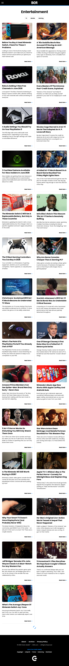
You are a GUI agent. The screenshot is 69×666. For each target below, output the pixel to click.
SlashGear (49, 652)
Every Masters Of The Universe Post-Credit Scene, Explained (50, 87)
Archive (31, 642)
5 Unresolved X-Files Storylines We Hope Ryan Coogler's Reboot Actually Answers (51, 563)
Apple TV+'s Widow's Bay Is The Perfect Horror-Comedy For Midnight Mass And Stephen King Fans (52, 476)
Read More (27, 61)
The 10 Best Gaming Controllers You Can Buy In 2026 (16, 258)
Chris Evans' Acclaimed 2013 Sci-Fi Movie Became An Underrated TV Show (17, 300)
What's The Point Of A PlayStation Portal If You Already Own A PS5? (17, 344)
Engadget (20, 652)
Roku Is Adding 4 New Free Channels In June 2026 (14, 87)
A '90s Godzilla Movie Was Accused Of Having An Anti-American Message (49, 45)
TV (26, 18)
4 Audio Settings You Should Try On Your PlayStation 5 (16, 128)
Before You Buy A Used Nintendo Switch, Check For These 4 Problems (16, 45)
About (23, 642)
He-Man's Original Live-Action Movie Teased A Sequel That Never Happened (51, 520)
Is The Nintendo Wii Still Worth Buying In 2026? (15, 473)
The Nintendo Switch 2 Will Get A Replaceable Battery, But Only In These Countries (17, 216)
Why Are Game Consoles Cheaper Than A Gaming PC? (50, 258)
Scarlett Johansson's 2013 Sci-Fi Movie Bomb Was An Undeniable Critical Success (51, 300)
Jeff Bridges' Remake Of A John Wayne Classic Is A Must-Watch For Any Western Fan (16, 563)
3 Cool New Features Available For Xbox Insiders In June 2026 (16, 171)
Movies (33, 18)
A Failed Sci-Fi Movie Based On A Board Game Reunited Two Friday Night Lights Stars (51, 173)
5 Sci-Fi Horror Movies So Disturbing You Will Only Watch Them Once (16, 431)
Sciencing (41, 652)
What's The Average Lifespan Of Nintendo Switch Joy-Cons (16, 605)
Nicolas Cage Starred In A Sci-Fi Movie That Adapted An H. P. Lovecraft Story (51, 129)
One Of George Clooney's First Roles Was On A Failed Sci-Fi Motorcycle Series (50, 344)
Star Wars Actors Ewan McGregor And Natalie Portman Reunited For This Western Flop (51, 431)
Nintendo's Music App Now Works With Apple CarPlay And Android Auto (51, 387)
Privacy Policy (42, 642)
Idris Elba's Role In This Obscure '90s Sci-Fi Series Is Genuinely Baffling (51, 216)
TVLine (34, 652)
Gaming (41, 18)
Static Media (26, 645)
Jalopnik (27, 652)
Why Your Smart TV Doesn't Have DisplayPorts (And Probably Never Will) (14, 520)
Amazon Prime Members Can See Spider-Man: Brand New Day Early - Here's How (17, 387)
